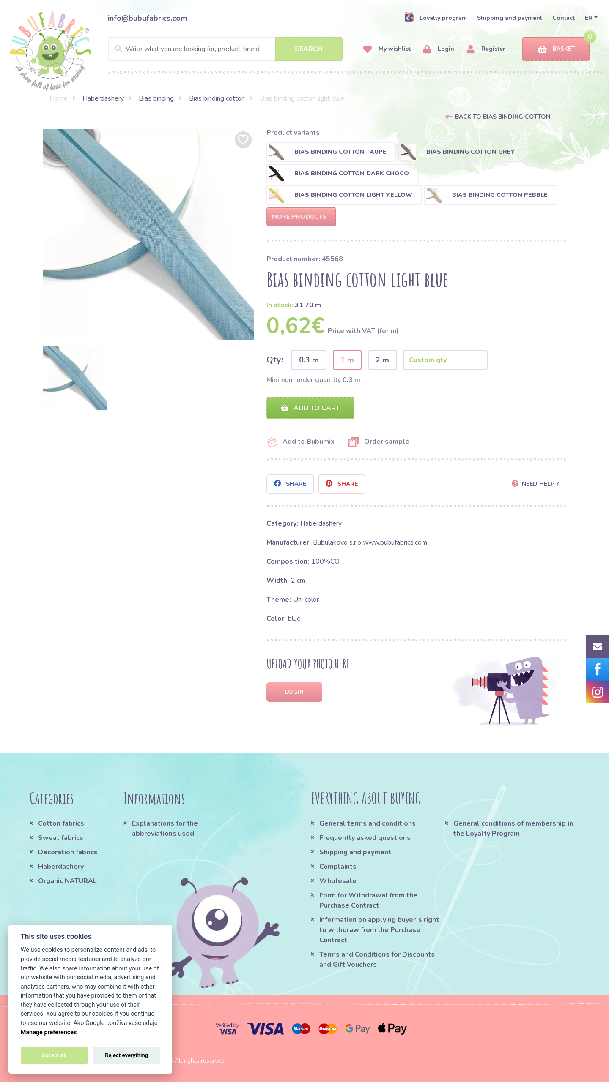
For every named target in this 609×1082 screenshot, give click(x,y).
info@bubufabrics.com (147, 18)
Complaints (338, 866)
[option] (148, 234)
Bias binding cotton (217, 98)
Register (486, 49)
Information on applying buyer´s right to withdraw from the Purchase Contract (379, 930)
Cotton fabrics (61, 823)
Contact (563, 18)
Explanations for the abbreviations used (165, 828)
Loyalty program (435, 18)
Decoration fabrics (68, 852)
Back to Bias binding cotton (502, 117)
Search (309, 49)
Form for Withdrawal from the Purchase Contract (368, 900)
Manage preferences (49, 1032)
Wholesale (338, 881)
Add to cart (310, 408)
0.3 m (309, 360)
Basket (556, 49)
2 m (382, 360)
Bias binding (156, 98)
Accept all (54, 1055)
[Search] (225, 49)
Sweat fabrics (60, 837)
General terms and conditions (367, 823)
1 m (347, 360)
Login (438, 49)
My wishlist (387, 49)
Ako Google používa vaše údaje (115, 1023)
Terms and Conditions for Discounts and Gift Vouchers (377, 959)
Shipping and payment (509, 18)
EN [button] (589, 18)
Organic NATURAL (67, 881)
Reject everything (126, 1055)
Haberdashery (103, 98)
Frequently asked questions (365, 837)
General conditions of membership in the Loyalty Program (513, 828)
